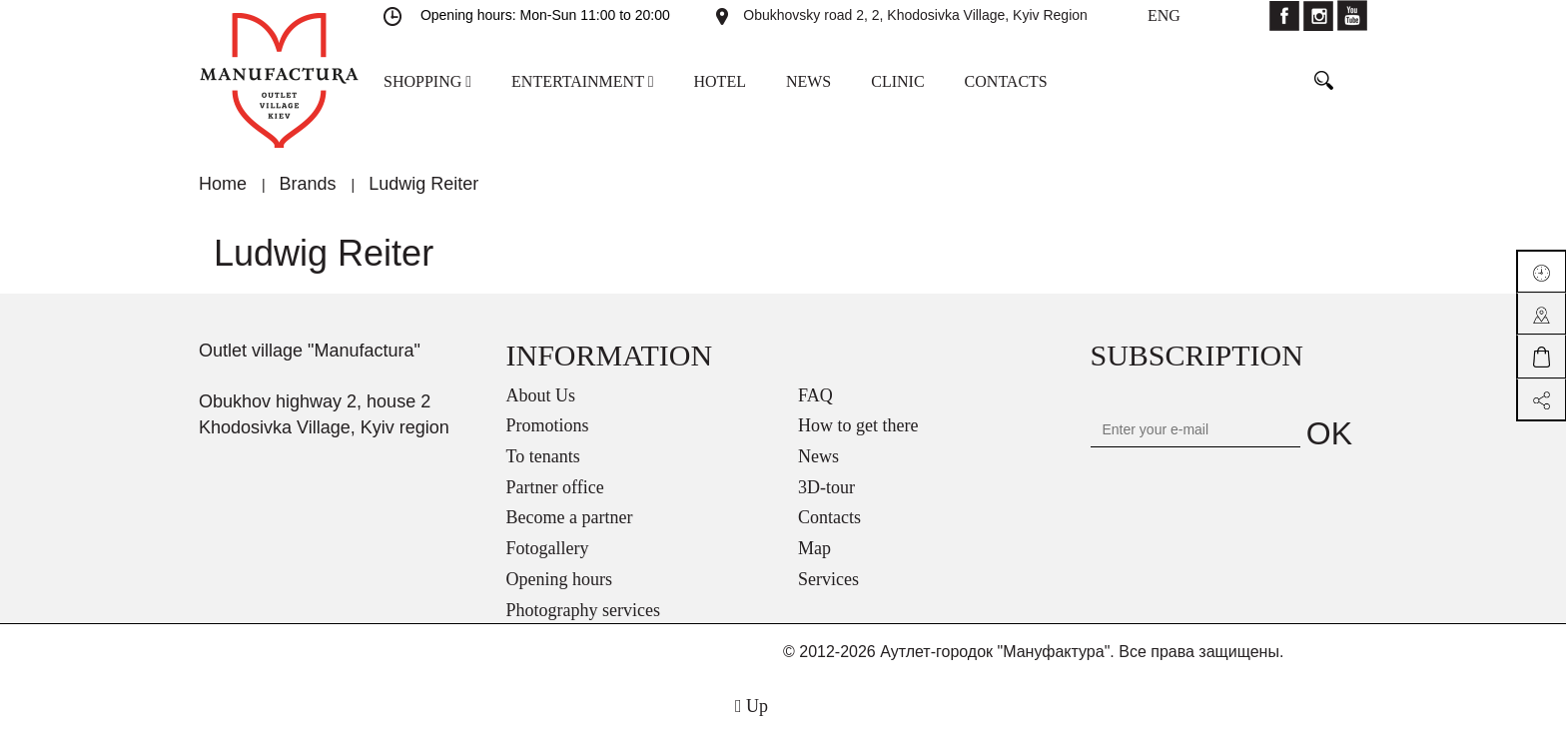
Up (751, 706)
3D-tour (826, 487)
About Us (541, 395)
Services (828, 579)
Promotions (547, 425)
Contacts (829, 517)
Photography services (583, 610)
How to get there (858, 425)
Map (814, 548)
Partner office (555, 487)
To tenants (543, 456)
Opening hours (559, 579)
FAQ (815, 395)
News (818, 456)
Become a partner (569, 517)
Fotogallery (547, 548)
